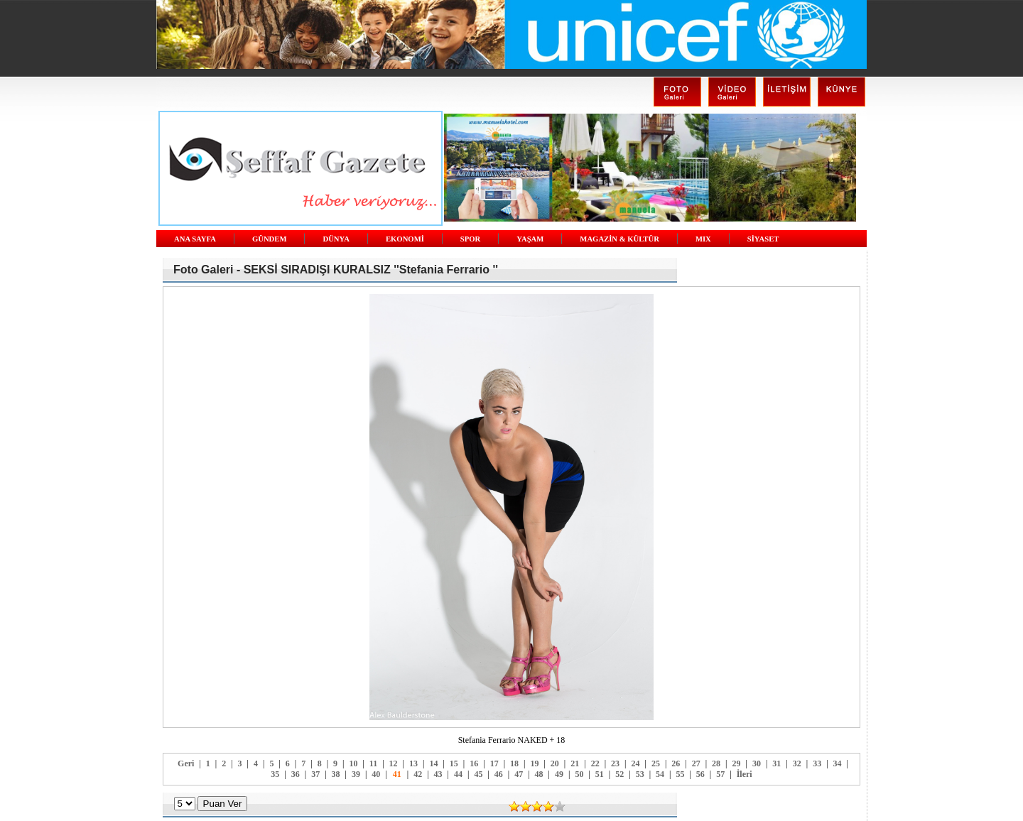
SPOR (470, 239)
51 (599, 774)
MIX (703, 239)
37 (315, 774)
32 (797, 763)
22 (595, 763)
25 (655, 763)
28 (716, 763)
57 (720, 774)
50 (579, 774)
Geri (186, 763)
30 (756, 763)
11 (373, 763)
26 (675, 763)
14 (433, 763)
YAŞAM (529, 239)
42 (417, 774)
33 (817, 763)
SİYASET (763, 239)
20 (555, 763)
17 (494, 763)
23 (615, 763)
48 (539, 774)
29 (736, 763)
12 (393, 763)
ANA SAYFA (195, 239)
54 (660, 774)
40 (376, 774)
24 (635, 763)
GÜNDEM (269, 239)
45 (478, 774)
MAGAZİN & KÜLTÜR (619, 239)
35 (275, 774)
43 (438, 774)
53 (640, 774)
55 (680, 774)
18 (514, 763)
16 (474, 763)
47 (518, 774)
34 (837, 763)
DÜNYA (336, 239)
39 (356, 774)
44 (458, 774)
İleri (744, 774)
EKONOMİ (405, 239)
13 (413, 763)
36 (295, 774)
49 (559, 774)
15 (454, 763)
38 (336, 774)
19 (534, 763)
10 (353, 763)
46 (498, 774)
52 (619, 774)
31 (776, 763)
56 (700, 774)
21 (574, 763)
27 (696, 763)
